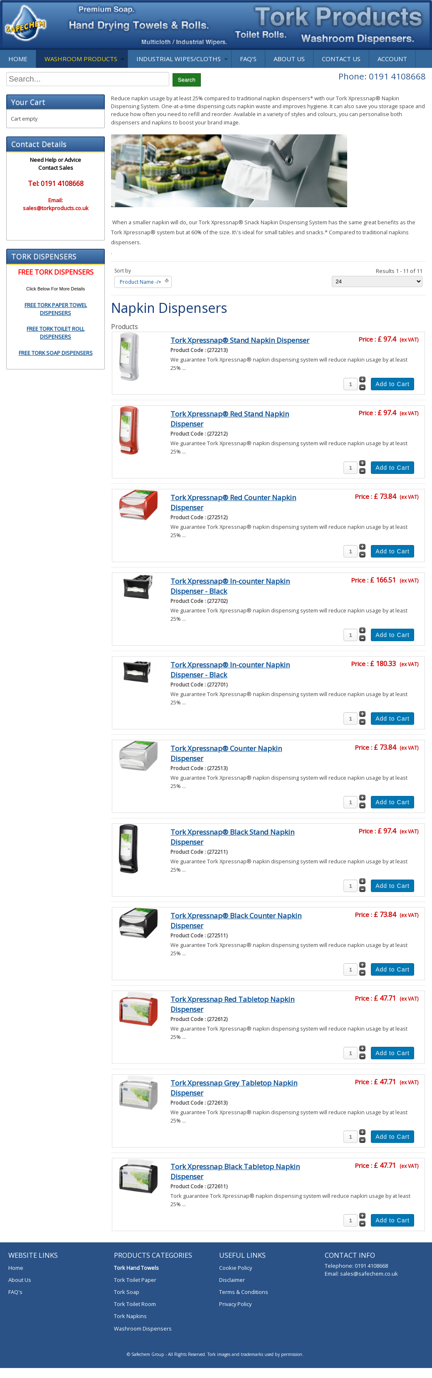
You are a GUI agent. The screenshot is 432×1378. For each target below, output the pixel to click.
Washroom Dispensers (143, 1328)
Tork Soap (126, 1292)
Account (392, 59)
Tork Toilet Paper (135, 1280)
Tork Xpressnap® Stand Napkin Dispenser (239, 340)
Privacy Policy (235, 1304)
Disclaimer (232, 1280)
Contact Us (341, 59)
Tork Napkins (130, 1316)
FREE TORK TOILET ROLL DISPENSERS (55, 332)
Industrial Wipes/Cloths (178, 59)
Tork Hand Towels (136, 1267)
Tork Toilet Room (135, 1304)
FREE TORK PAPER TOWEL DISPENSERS (56, 309)
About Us (289, 59)
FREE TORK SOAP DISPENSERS (56, 353)
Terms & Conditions (243, 1292)
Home (17, 59)
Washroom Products (80, 59)
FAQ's (248, 59)
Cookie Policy (235, 1267)
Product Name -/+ (140, 281)
